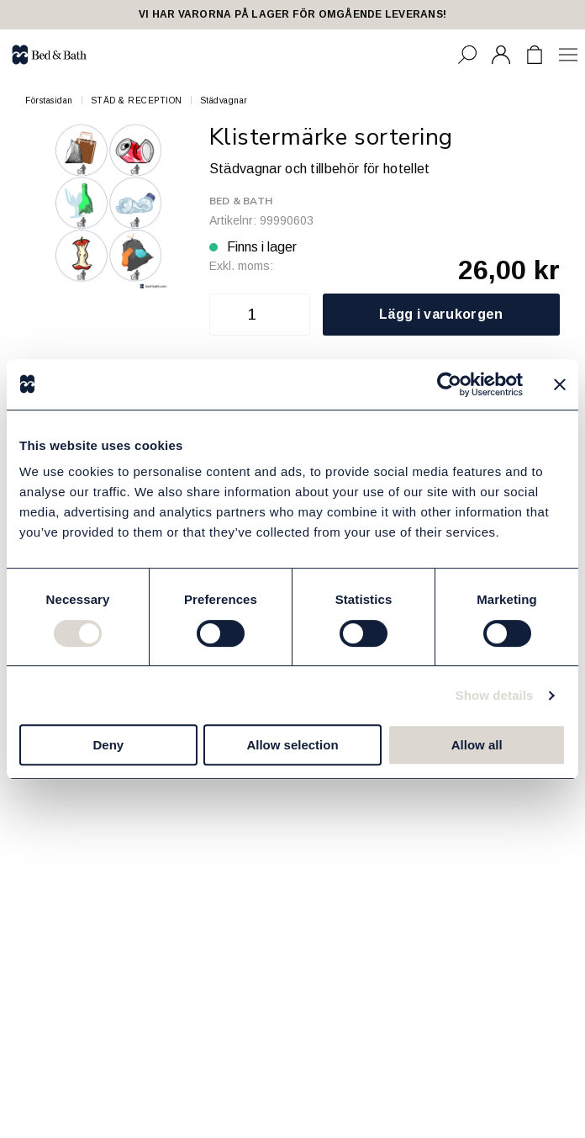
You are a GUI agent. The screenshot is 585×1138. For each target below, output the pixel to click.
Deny (108, 745)
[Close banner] (560, 384)
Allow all (477, 745)
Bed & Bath (240, 201)
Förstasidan (49, 100)
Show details (495, 695)
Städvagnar (224, 100)
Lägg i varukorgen (441, 314)
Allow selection (292, 745)
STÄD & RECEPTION (136, 100)
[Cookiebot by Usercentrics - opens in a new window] (449, 384)
